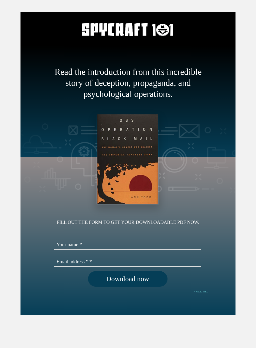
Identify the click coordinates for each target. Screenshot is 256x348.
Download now (127, 279)
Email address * (72, 261)
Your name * (69, 244)
